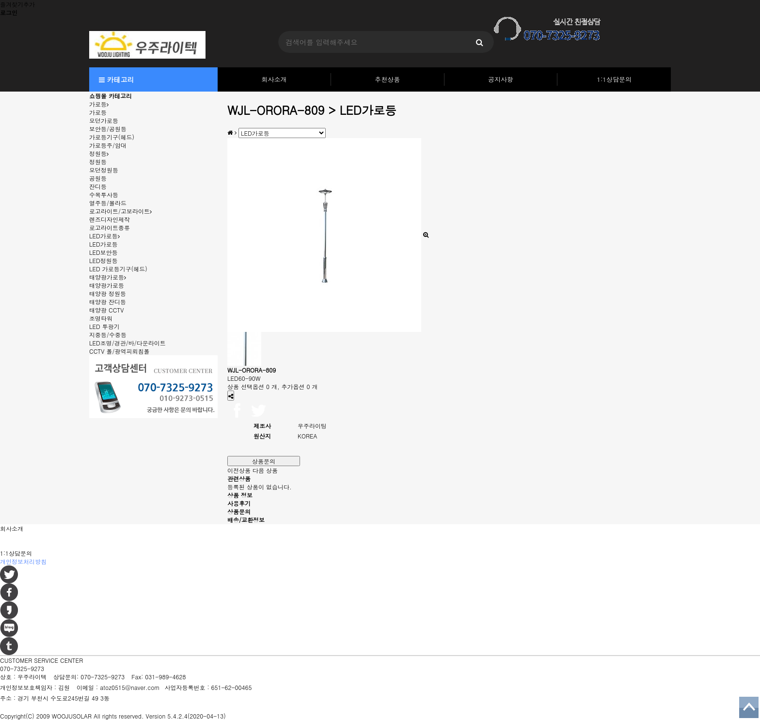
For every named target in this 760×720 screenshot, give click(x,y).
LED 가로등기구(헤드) (118, 269)
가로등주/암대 (108, 145)
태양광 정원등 (107, 293)
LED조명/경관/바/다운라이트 (127, 343)
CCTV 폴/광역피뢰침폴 (119, 351)
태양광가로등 (107, 277)
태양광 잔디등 (107, 301)
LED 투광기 (104, 326)
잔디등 (98, 186)
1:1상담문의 (614, 79)
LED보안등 (103, 252)
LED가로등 (104, 236)
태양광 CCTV (106, 310)
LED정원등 (103, 260)
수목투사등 (103, 194)
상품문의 (263, 461)
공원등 (98, 178)
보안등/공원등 (108, 129)
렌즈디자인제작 (109, 219)
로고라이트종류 (109, 227)
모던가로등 (103, 120)
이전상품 (239, 470)
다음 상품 (265, 470)
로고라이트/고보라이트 (120, 211)
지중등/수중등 (108, 334)
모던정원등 (103, 170)
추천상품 (387, 79)
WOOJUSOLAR (72, 716)
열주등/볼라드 (108, 203)
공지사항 (500, 79)
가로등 (99, 104)
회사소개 (273, 79)
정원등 (99, 153)
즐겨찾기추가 (17, 4)
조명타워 (100, 318)
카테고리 (116, 79)
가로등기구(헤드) (111, 137)
